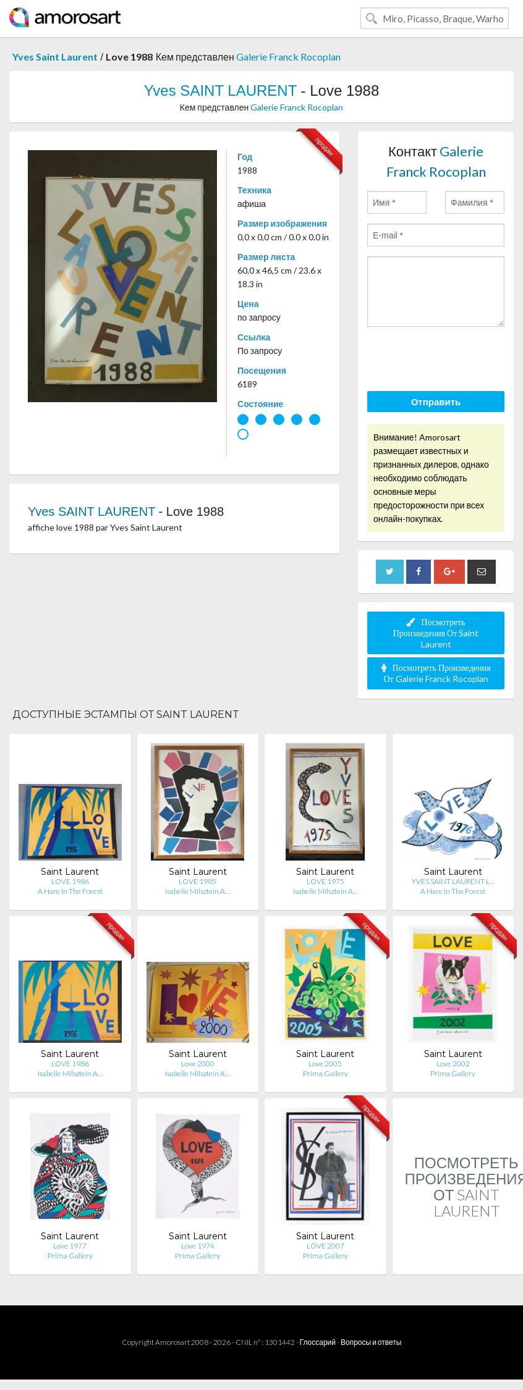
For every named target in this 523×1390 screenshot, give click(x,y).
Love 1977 (70, 1245)
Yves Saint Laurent (55, 56)
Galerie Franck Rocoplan (288, 56)
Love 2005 (325, 1063)
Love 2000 (198, 1063)
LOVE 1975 (325, 881)
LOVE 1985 (197, 881)
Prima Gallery (325, 1073)
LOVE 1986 (70, 881)
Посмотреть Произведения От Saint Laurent (436, 633)
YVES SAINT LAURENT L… (453, 881)
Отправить (436, 401)
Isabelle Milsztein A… (197, 891)
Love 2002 (453, 1063)
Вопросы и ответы (371, 1342)
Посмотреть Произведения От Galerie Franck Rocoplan (436, 673)
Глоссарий (318, 1342)
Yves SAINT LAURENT (220, 90)
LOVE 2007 (325, 1245)
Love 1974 (198, 1245)
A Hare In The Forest (70, 891)
